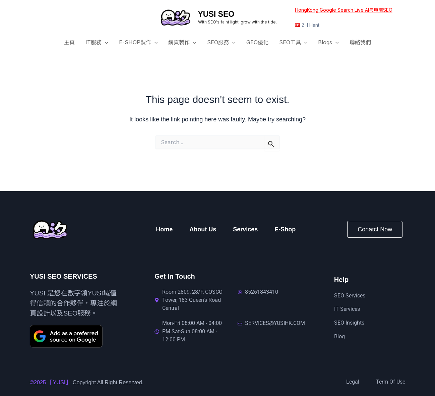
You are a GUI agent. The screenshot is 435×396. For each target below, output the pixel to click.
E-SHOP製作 (138, 42)
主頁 (69, 42)
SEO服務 (221, 42)
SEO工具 (293, 42)
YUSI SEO (216, 14)
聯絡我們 (360, 42)
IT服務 (96, 42)
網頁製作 (182, 42)
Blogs (328, 42)
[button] (105, 42)
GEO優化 (257, 42)
